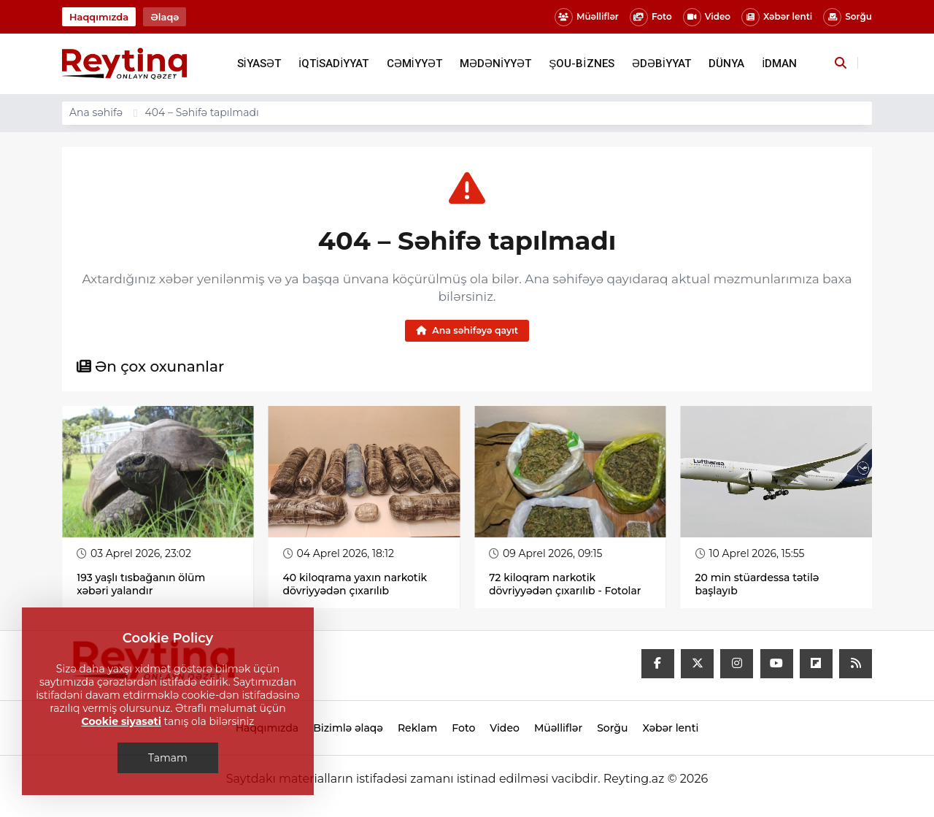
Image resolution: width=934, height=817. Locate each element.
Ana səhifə (96, 112)
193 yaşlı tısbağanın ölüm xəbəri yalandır (141, 584)
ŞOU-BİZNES (581, 63)
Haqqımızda (98, 17)
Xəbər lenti (776, 17)
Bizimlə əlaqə (348, 727)
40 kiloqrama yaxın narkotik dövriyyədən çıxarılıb (355, 584)
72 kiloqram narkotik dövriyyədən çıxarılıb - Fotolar (565, 584)
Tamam (168, 757)
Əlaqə (164, 17)
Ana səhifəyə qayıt (467, 330)
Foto (651, 17)
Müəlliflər (587, 17)
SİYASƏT (259, 63)
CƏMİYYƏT (414, 63)
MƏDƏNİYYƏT (495, 63)
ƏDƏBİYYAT (661, 63)
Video (706, 17)
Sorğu (847, 17)
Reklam (417, 727)
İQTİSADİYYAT (333, 63)
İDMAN (779, 63)
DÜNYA (726, 63)
